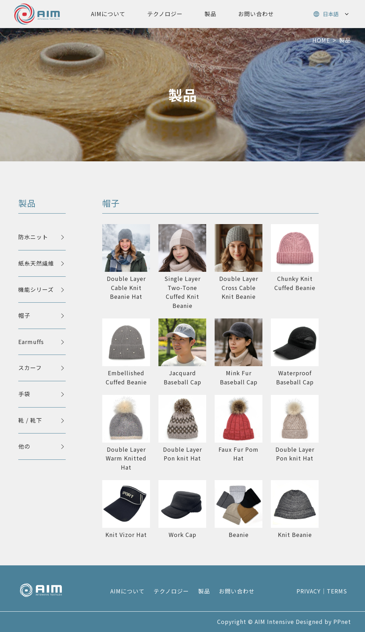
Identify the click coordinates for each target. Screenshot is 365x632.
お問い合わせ (256, 13)
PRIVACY (308, 591)
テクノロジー (165, 13)
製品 (210, 13)
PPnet (342, 621)
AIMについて (108, 13)
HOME (321, 40)
